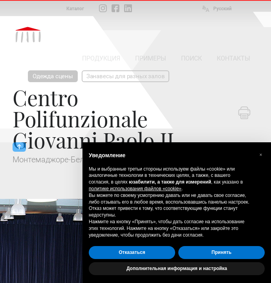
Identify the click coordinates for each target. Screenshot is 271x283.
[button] (261, 155)
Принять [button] (222, 252)
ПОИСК (191, 58)
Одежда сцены (53, 76)
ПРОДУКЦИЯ (101, 58)
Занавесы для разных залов (125, 76)
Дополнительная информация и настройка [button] (176, 268)
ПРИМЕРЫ (150, 58)
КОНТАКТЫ (233, 58)
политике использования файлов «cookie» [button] (135, 188)
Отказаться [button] (132, 252)
